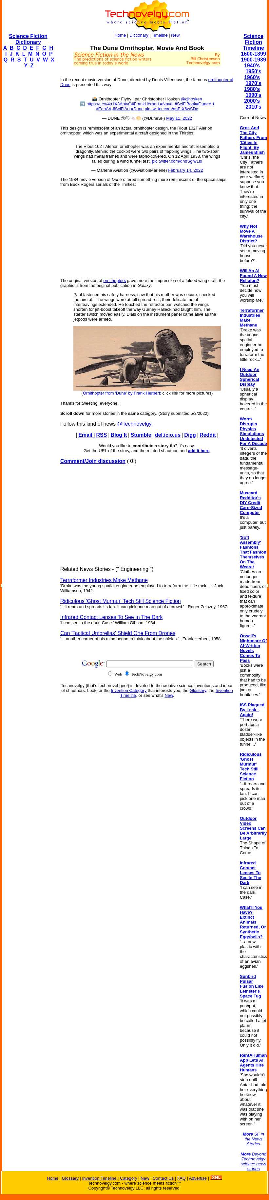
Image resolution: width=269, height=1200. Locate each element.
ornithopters (115, 280)
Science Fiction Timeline (253, 42)
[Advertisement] (28, 172)
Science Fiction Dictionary (28, 39)
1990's (253, 95)
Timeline (160, 35)
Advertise (198, 1178)
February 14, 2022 (185, 170)
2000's (252, 101)
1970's (253, 83)
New (175, 35)
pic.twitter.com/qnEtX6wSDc (171, 108)
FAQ (181, 1178)
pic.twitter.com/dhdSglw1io (177, 161)
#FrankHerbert (145, 103)
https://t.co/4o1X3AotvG (108, 103)
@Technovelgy (134, 424)
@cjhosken (191, 99)
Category (128, 1178)
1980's (252, 89)
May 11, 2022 (179, 118)
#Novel (166, 103)
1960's (252, 77)
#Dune (137, 108)
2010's (253, 107)
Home (120, 35)
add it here (199, 450)
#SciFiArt (121, 108)
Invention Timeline (99, 1178)
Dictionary (138, 35)
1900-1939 (253, 59)
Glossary (198, 690)
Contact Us (163, 1178)
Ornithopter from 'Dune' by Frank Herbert (121, 393)
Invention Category (128, 690)
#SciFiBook (185, 103)
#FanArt (103, 108)
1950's (253, 71)
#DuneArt (205, 103)
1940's (252, 65)
